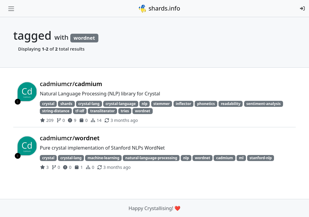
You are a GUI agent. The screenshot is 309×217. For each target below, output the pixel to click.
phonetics (206, 103)
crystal (48, 103)
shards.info (159, 8)
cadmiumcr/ (71, 84)
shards (66, 103)
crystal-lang (88, 103)
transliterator (102, 110)
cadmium (224, 157)
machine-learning (103, 157)
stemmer (161, 103)
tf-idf (79, 110)
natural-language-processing (151, 157)
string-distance (55, 110)
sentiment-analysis (263, 103)
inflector (183, 103)
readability (231, 103)
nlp (145, 103)
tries (125, 110)
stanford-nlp (261, 157)
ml (241, 157)
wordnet (142, 110)
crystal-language (121, 103)
